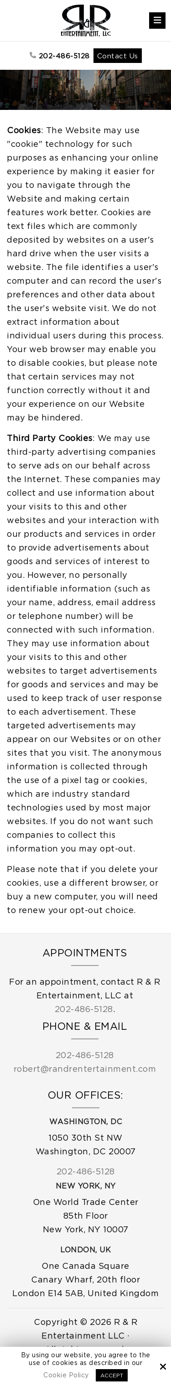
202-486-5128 (60, 55)
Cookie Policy (66, 1374)
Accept (111, 1375)
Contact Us (117, 55)
